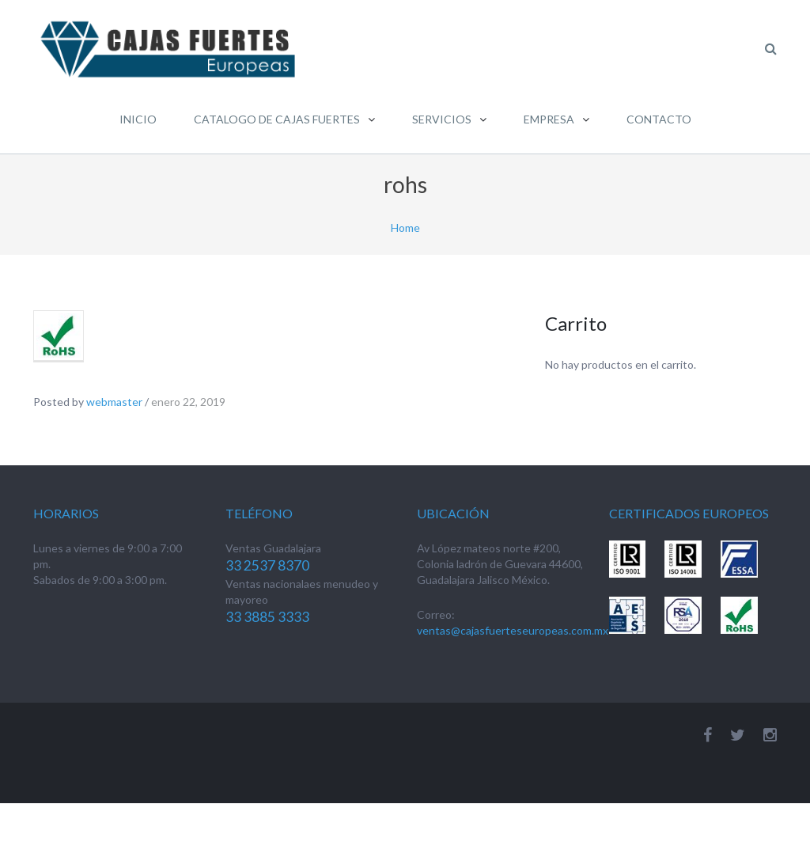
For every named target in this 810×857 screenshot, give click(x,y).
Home (405, 227)
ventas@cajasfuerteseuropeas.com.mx (512, 630)
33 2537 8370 (267, 565)
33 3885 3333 (267, 617)
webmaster (114, 401)
